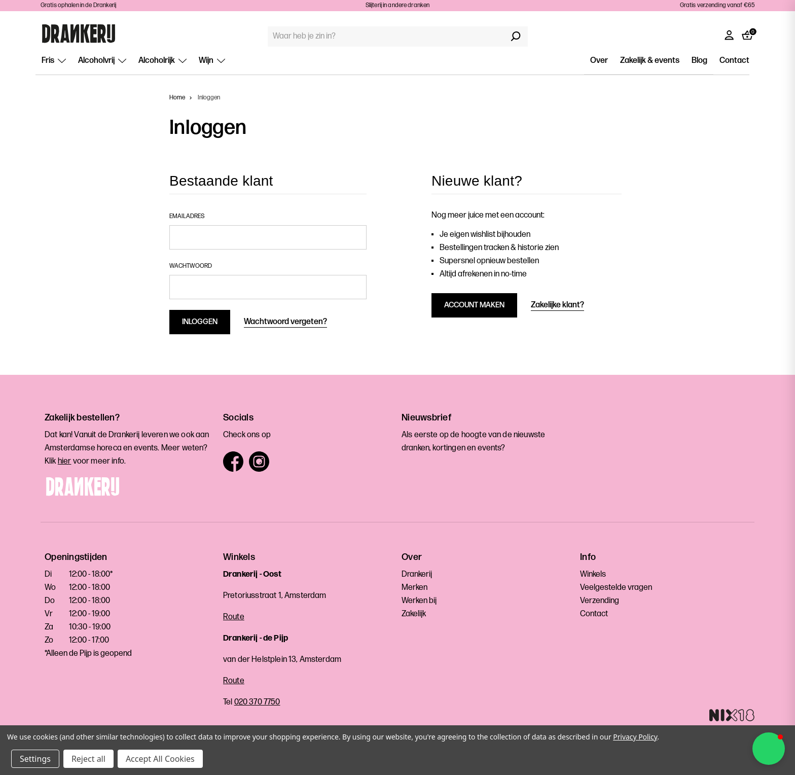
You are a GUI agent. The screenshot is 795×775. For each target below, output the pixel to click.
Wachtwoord (190, 266)
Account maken (474, 305)
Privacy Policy (635, 737)
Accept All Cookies (160, 758)
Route (233, 617)
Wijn (212, 60)
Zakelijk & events (649, 60)
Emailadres (186, 216)
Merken (414, 587)
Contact (734, 60)
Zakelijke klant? (557, 305)
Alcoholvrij (102, 60)
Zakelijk (414, 614)
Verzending (599, 601)
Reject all (88, 758)
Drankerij (417, 574)
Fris (54, 60)
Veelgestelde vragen (616, 587)
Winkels (593, 574)
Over (599, 60)
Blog (699, 60)
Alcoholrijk (162, 60)
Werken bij (419, 601)
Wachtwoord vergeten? (285, 322)
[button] (768, 748)
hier (64, 461)
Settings (35, 758)
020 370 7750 (257, 702)
